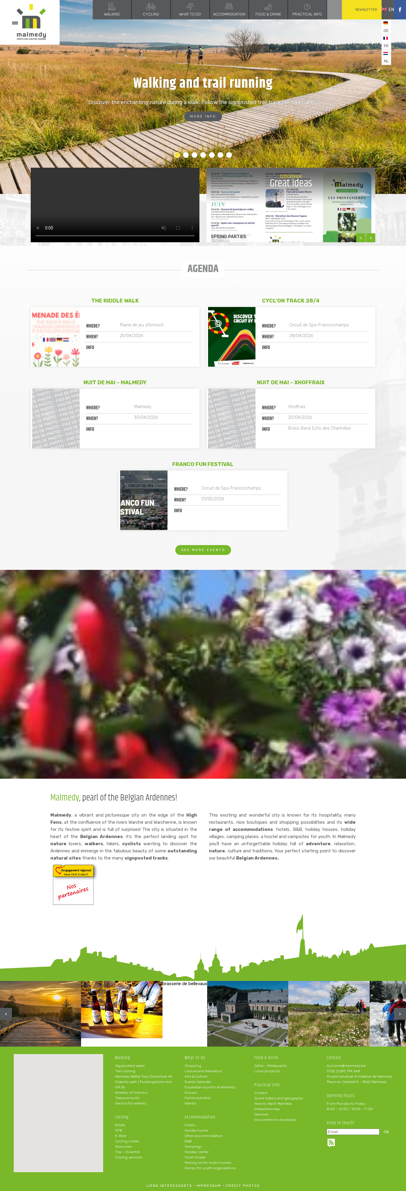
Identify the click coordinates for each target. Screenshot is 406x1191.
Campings (193, 1146)
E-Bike (120, 1136)
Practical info (298, 14)
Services (261, 1114)
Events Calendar (198, 1082)
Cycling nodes (127, 1141)
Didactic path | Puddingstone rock (143, 1082)
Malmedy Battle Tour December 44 (143, 1076)
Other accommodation (204, 1136)
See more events (203, 550)
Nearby (190, 1103)
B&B (188, 1141)
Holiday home (196, 1130)
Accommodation (220, 14)
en (383, 9)
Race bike (123, 1146)
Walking (103, 14)
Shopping (193, 1066)
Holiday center (197, 1152)
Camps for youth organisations (210, 1168)
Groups (191, 1092)
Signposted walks (130, 1066)
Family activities (198, 1098)
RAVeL (120, 1125)
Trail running (125, 1071)
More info (203, 116)
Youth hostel (195, 1157)
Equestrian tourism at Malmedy (210, 1087)
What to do (181, 14)
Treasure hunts (127, 1098)
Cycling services (128, 1157)
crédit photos (243, 1186)
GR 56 (120, 1087)
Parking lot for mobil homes (208, 1163)
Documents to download (275, 1120)
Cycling (142, 14)
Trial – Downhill (127, 1152)
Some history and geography (278, 1098)
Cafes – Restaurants (270, 1066)
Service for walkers (130, 1103)
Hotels (190, 1125)
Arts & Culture (196, 1076)
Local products (267, 1071)
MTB (118, 1130)
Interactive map (267, 1109)
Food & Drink (259, 14)
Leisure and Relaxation (203, 1071)
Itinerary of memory (131, 1092)
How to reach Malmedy (273, 1103)
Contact (260, 1093)
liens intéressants (169, 1186)
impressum (208, 1186)
